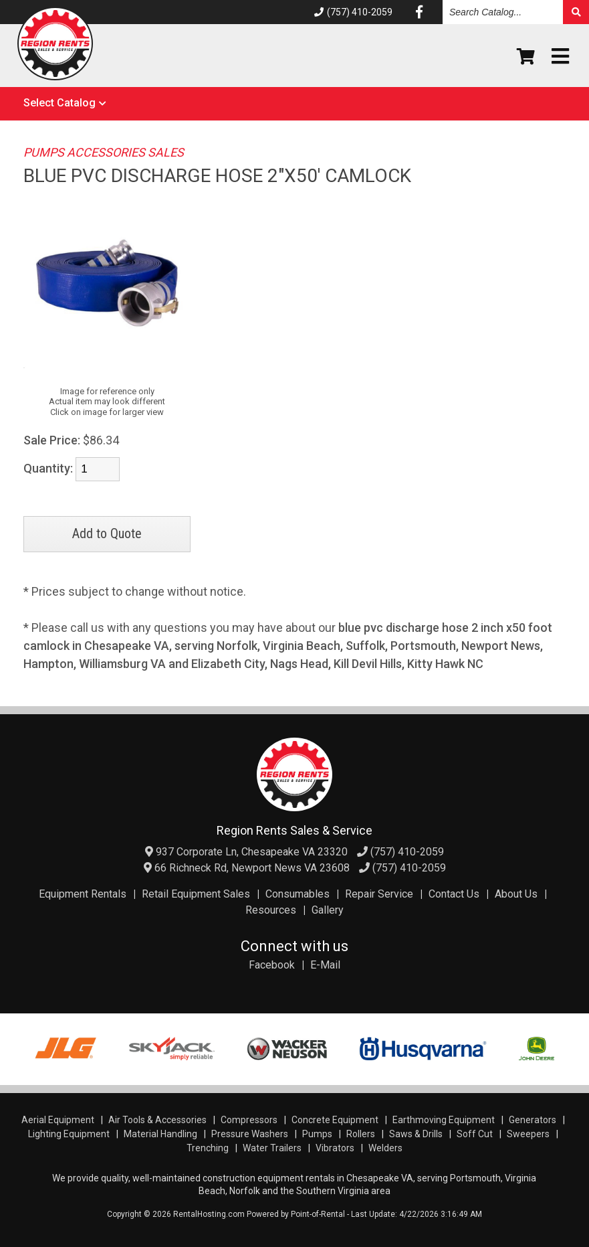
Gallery (328, 910)
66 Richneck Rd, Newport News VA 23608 (247, 867)
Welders (385, 1148)
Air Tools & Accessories (157, 1119)
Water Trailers (272, 1148)
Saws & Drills (416, 1134)
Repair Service (379, 894)
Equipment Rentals (82, 894)
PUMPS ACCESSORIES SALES (103, 152)
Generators (532, 1119)
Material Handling (160, 1134)
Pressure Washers (249, 1134)
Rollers (360, 1134)
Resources (270, 910)
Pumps (317, 1134)
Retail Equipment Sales (196, 894)
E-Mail (325, 965)
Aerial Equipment (57, 1119)
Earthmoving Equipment (443, 1119)
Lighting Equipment (69, 1134)
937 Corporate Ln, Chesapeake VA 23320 (246, 851)
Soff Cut (475, 1134)
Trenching (208, 1148)
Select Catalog (59, 102)
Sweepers (528, 1134)
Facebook (272, 965)
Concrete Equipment (334, 1119)
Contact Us (454, 894)
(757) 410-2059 (353, 12)
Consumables (297, 894)
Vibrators (335, 1148)
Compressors (249, 1119)
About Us (516, 894)
